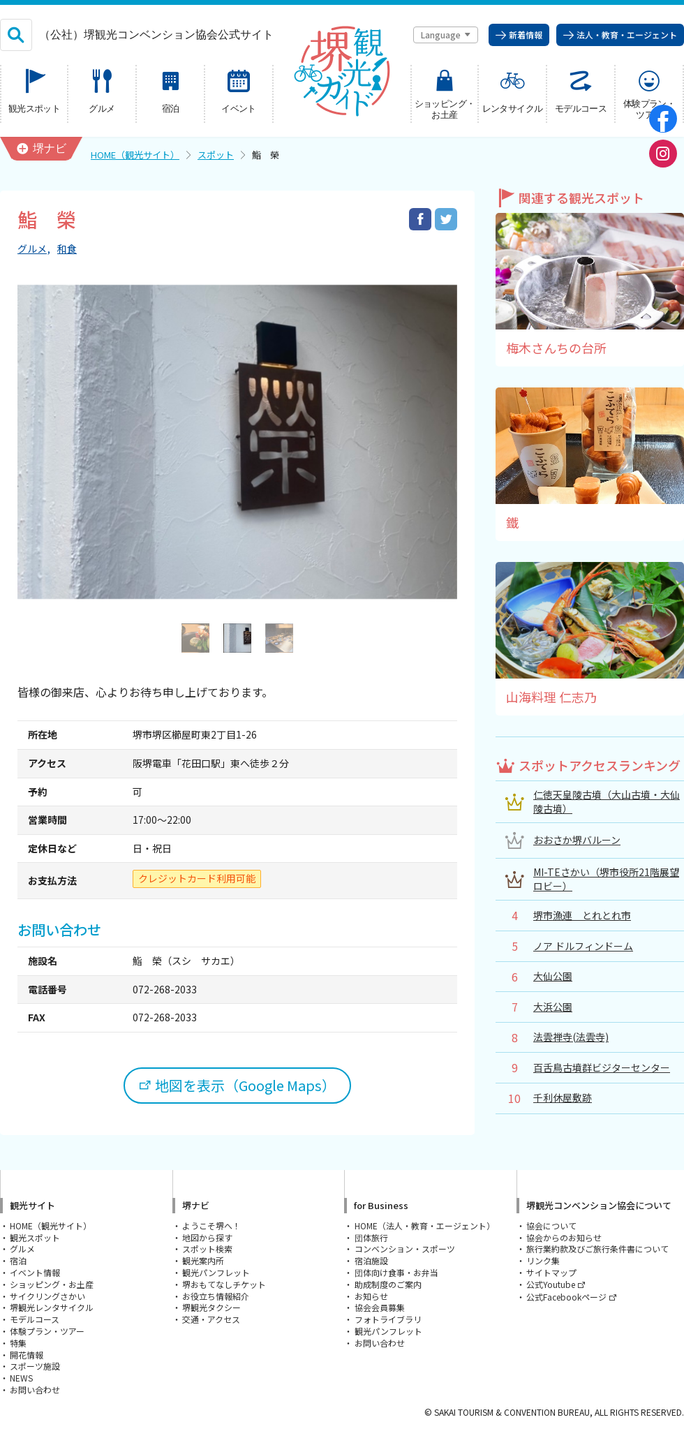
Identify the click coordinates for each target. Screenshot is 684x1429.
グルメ (32, 249)
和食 (67, 249)
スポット (216, 154)
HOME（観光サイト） (135, 154)
